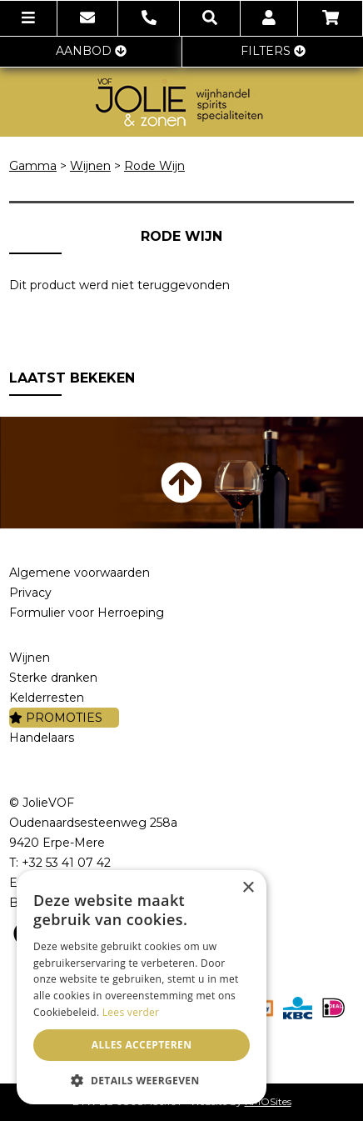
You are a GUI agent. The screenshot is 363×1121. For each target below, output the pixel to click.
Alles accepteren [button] (142, 1045)
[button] (141, 1080)
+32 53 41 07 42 (66, 862)
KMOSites (268, 1101)
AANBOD (91, 50)
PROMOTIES (55, 717)
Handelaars (41, 737)
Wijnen (90, 165)
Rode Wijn (154, 165)
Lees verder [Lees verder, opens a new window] (131, 1012)
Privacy (30, 592)
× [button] (247, 888)
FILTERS (273, 50)
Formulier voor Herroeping (86, 612)
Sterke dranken (53, 677)
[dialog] (141, 987)
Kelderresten (46, 697)
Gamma (33, 165)
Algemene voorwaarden (79, 572)
